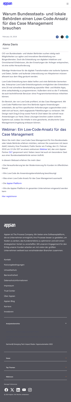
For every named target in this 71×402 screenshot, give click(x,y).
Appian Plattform (14, 183)
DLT (10, 152)
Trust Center (9, 290)
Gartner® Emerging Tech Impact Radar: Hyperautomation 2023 (29, 344)
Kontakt (7, 259)
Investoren (8, 311)
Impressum (9, 285)
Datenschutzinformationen (16, 280)
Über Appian (9, 296)
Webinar (43, 149)
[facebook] (57, 36)
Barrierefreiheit (11, 275)
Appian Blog (9, 301)
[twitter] (62, 36)
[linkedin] (67, 36)
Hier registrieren (9, 196)
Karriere (7, 306)
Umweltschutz (10, 270)
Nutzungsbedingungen (14, 264)
